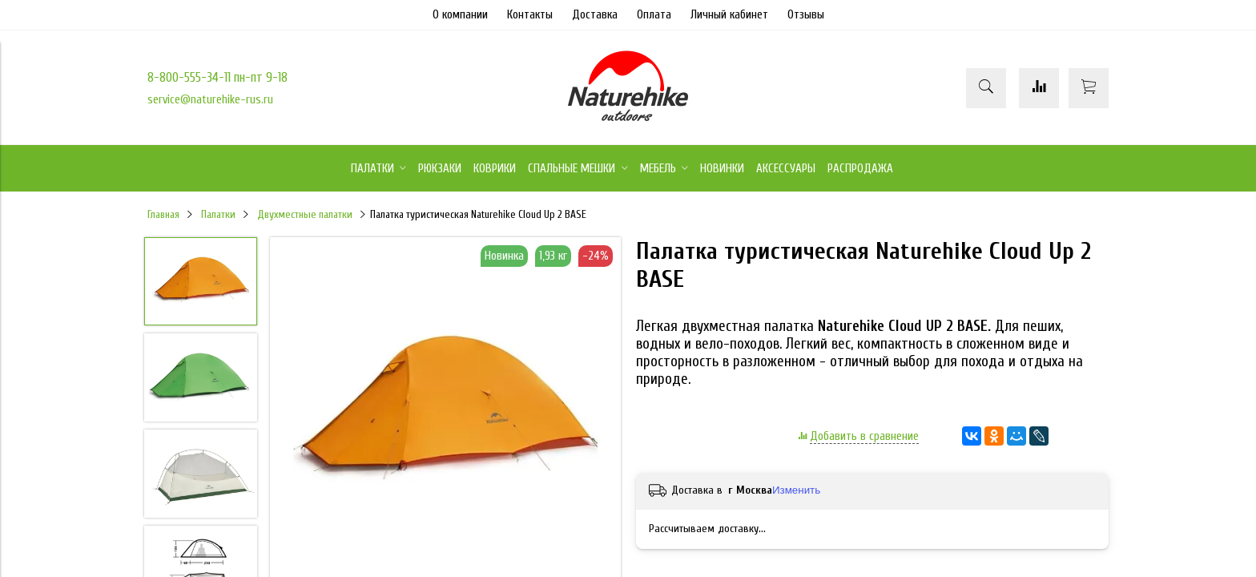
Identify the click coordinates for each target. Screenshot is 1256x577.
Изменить (796, 490)
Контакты (530, 15)
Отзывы (805, 15)
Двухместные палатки (304, 214)
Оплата (654, 15)
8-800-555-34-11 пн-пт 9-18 (217, 77)
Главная (163, 214)
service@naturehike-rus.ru (210, 100)
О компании (460, 15)
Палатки (218, 214)
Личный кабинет (729, 15)
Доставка (595, 15)
